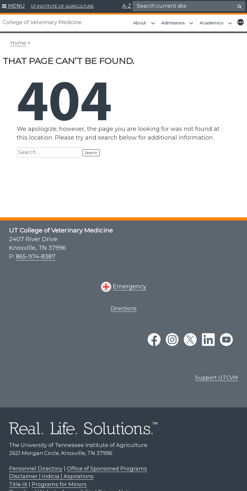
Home (18, 40)
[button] (13, 6)
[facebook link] (154, 336)
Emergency (129, 283)
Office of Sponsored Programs (107, 465)
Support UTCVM (216, 374)
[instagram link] (172, 336)
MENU (16, 6)
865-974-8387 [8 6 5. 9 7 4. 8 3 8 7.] (35, 253)
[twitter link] (190, 336)
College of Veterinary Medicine (42, 22)
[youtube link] (226, 336)
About (139, 22)
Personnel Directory (36, 465)
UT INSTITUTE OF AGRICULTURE (62, 6)
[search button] (239, 6)
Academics (211, 22)
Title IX (18, 481)
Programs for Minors (59, 481)
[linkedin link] (208, 336)
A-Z (126, 6)
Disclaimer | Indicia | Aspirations (51, 473)
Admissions (172, 22)
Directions (123, 305)
